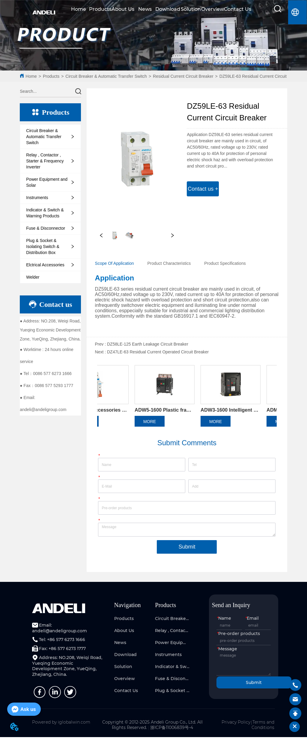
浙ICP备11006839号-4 (171, 734)
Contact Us (237, 9)
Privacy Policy (236, 729)
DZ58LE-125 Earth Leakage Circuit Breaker (147, 344)
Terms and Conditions (263, 732)
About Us (123, 9)
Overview (212, 9)
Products (100, 9)
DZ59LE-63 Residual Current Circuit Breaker (261, 76)
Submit (186, 554)
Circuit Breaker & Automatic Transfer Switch (106, 76)
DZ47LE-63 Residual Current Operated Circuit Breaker (158, 351)
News (145, 9)
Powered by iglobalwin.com (61, 729)
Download (167, 9)
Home (78, 9)
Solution (191, 9)
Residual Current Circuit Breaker (183, 76)
